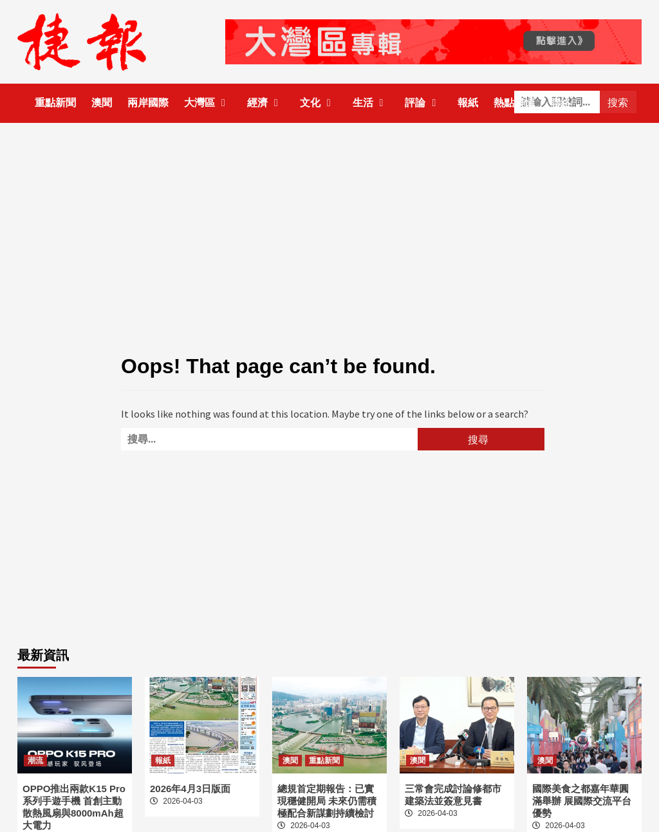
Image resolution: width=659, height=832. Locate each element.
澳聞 (101, 102)
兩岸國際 (148, 102)
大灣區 (208, 102)
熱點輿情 (514, 102)
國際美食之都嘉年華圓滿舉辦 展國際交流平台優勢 (581, 800)
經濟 (265, 102)
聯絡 (560, 102)
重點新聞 (55, 102)
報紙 (468, 102)
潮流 (35, 760)
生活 (371, 102)
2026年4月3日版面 (190, 788)
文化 (318, 102)
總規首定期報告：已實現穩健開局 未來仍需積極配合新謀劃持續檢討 (326, 800)
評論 (423, 102)
